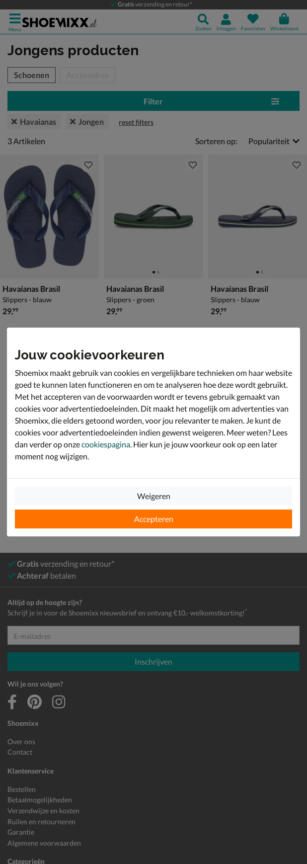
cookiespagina (105, 444)
